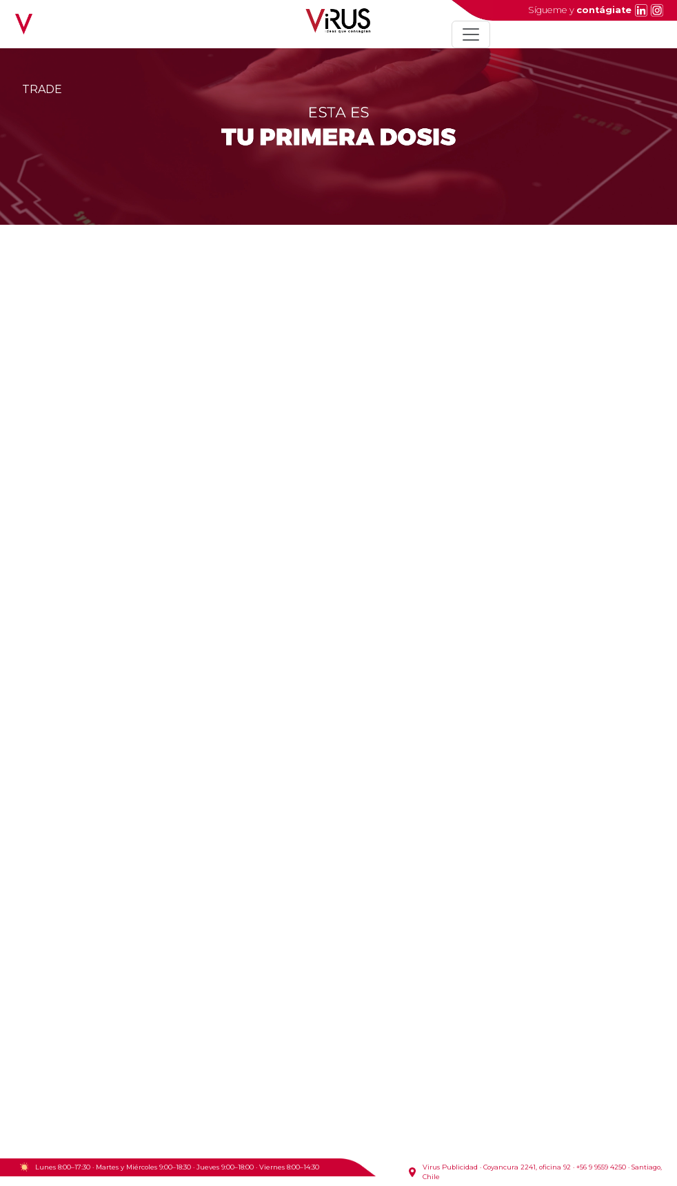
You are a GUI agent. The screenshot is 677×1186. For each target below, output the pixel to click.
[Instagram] (655, 10)
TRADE (42, 89)
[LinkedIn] (639, 10)
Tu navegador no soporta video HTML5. (338, 799)
